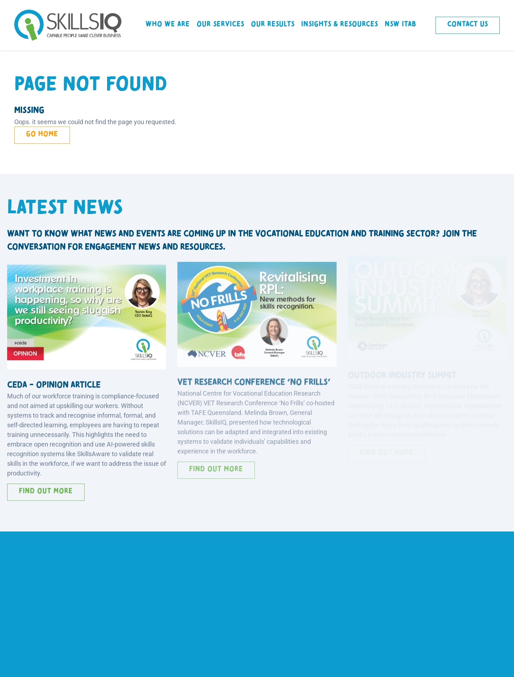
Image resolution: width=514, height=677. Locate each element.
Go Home (42, 134)
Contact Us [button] (467, 24)
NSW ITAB (400, 24)
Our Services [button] (220, 24)
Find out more (46, 489)
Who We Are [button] (168, 24)
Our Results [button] (272, 24)
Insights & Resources (339, 24)
